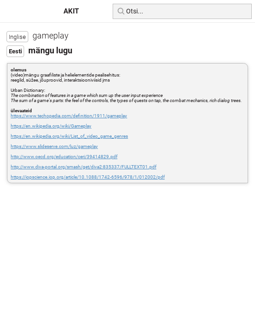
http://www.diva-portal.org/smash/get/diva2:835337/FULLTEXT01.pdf (83, 166)
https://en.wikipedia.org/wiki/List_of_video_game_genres (69, 136)
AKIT (71, 11)
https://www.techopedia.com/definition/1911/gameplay (69, 115)
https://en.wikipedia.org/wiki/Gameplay (51, 125)
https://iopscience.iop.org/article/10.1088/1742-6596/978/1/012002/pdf (88, 177)
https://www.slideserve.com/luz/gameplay (54, 146)
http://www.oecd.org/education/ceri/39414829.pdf (64, 156)
